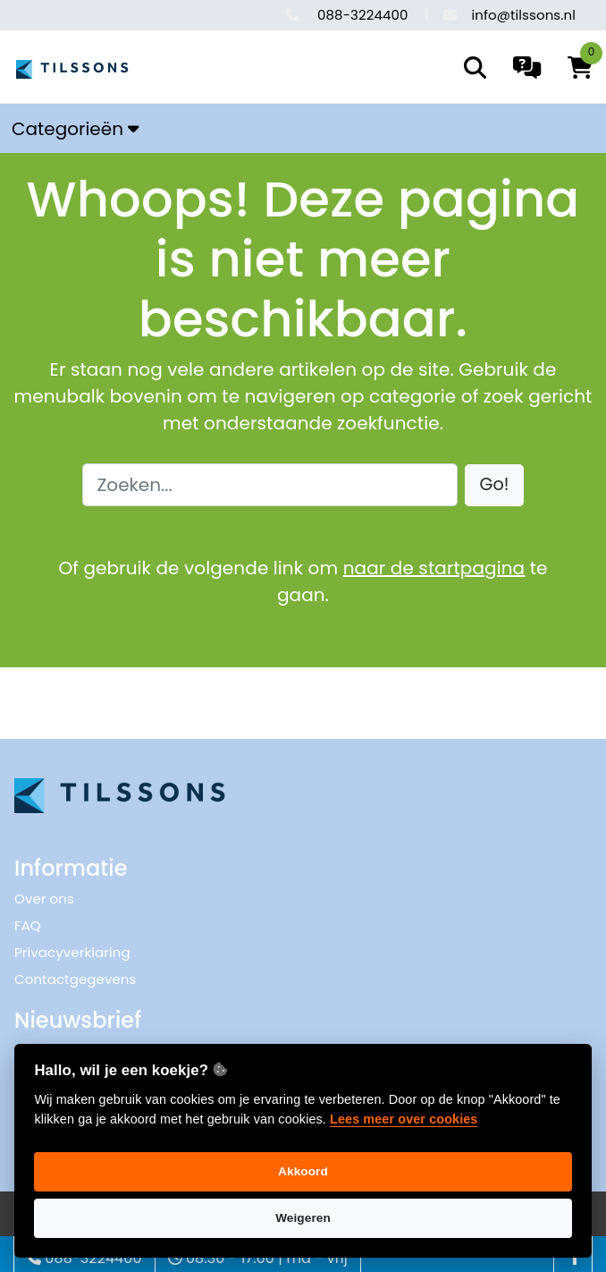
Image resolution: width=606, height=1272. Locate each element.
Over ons (44, 898)
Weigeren (303, 1218)
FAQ (27, 925)
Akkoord (303, 1171)
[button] (495, 485)
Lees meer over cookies (403, 1119)
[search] (475, 67)
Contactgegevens (75, 979)
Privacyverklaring (72, 952)
